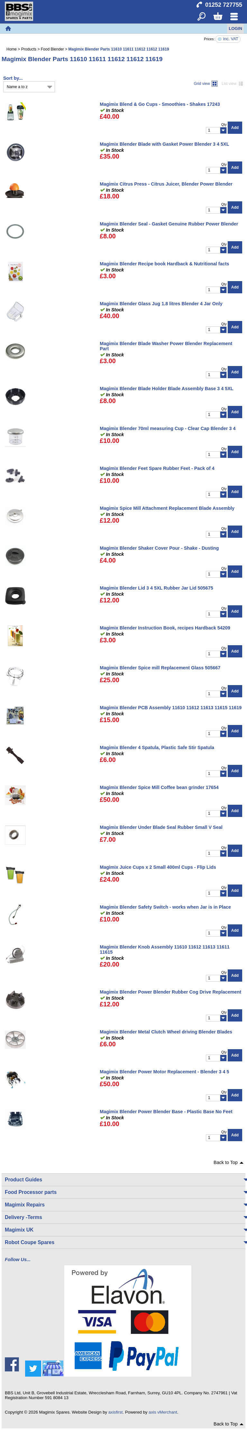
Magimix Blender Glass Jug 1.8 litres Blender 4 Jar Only (161, 303)
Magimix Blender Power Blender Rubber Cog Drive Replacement (170, 992)
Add (235, 127)
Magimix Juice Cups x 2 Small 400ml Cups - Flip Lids (158, 867)
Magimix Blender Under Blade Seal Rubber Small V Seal (161, 827)
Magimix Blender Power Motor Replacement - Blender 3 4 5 (164, 1071)
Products (28, 49)
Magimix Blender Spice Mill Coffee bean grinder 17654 (159, 787)
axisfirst (115, 1412)
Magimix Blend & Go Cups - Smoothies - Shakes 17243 (160, 104)
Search (201, 16)
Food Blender (52, 49)
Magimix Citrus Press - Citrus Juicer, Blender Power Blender (166, 184)
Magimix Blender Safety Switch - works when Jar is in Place (165, 907)
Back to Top (226, 1162)
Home (8, 28)
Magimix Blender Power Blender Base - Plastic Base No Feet (166, 1111)
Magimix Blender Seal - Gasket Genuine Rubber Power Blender (169, 223)
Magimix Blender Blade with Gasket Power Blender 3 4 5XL (164, 144)
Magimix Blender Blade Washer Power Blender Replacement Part (166, 346)
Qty (224, 124)
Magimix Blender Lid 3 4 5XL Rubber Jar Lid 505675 (156, 588)
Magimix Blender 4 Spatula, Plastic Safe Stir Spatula (157, 747)
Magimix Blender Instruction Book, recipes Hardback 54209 (165, 627)
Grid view (202, 83)
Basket (217, 16)
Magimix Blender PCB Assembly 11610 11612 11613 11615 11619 (171, 707)
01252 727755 (223, 5)
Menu (234, 16)
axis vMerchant (163, 1412)
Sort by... (13, 78)
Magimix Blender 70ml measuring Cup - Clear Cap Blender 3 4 (167, 428)
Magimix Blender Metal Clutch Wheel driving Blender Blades (166, 1031)
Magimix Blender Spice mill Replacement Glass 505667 (160, 667)
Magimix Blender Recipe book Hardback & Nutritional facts (164, 263)
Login (235, 28)
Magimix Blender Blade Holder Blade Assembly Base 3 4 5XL (166, 388)
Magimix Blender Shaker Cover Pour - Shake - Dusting (159, 548)
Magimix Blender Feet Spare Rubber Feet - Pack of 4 (157, 468)
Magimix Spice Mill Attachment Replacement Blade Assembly (167, 508)
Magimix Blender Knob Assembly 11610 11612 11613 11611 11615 (164, 949)
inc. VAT (230, 39)
